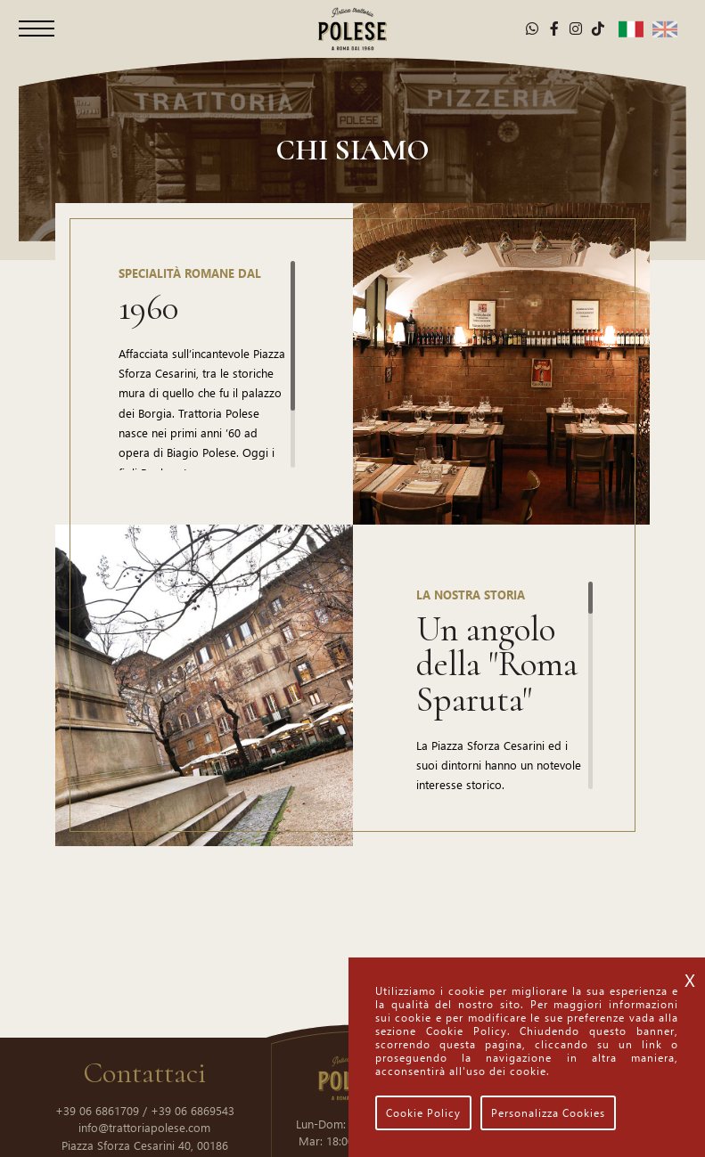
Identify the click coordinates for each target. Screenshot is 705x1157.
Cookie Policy (423, 1113)
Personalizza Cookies (548, 1113)
